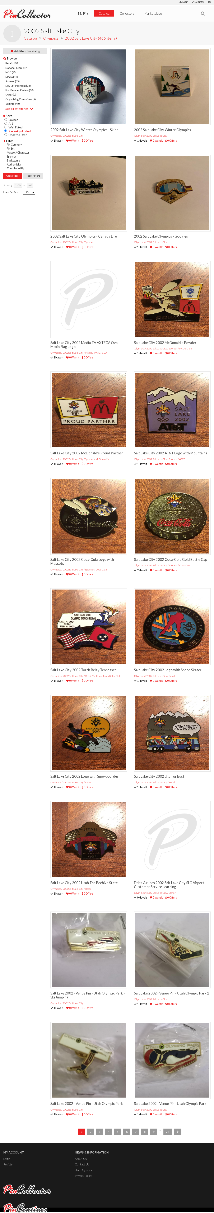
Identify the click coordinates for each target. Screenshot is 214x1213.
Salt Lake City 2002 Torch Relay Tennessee (83, 670)
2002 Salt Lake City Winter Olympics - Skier (84, 130)
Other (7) (10, 94)
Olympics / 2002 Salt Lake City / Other (155, 892)
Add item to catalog (25, 51)
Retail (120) (12, 63)
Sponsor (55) (12, 81)
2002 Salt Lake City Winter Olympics (162, 130)
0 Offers (87, 140)
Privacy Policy (83, 1175)
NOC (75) (11, 72)
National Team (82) (16, 68)
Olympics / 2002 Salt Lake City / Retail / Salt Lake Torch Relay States (86, 676)
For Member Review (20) (19, 90)
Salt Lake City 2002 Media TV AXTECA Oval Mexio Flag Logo (84, 344)
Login (184, 2)
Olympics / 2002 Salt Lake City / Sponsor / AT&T (159, 459)
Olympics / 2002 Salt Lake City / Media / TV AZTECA (78, 352)
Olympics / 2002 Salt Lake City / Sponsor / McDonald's (163, 348)
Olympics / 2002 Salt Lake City (66, 135)
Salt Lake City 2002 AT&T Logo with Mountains (170, 453)
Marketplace (153, 13)
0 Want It (72, 140)
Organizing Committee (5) (20, 99)
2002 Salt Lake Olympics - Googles (161, 236)
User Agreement (85, 1170)
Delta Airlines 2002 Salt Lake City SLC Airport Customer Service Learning (169, 885)
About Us (81, 1158)
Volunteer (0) (12, 103)
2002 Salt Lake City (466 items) (91, 38)
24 (167, 1131)
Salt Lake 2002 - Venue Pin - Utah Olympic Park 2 (171, 993)
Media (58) (11, 77)
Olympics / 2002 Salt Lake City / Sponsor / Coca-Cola (78, 569)
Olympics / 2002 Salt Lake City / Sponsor (72, 242)
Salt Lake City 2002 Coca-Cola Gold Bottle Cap (170, 559)
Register (198, 2)
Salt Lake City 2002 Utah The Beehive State (84, 883)
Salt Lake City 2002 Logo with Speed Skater (167, 670)
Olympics (51, 38)
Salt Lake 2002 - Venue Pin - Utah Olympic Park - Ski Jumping (87, 995)
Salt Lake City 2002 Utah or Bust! (160, 776)
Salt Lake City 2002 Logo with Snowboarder (84, 776)
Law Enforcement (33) (18, 85)
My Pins (83, 13)
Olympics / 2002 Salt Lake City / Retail (154, 676)
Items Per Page (11, 192)
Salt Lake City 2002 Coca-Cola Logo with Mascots (82, 561)
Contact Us (82, 1164)
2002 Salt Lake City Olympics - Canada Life (83, 236)
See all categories (19, 108)
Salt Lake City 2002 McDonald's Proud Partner (86, 453)
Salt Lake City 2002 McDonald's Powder (165, 342)
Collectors (127, 13)
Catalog (104, 13)
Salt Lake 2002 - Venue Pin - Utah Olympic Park (86, 1103)
